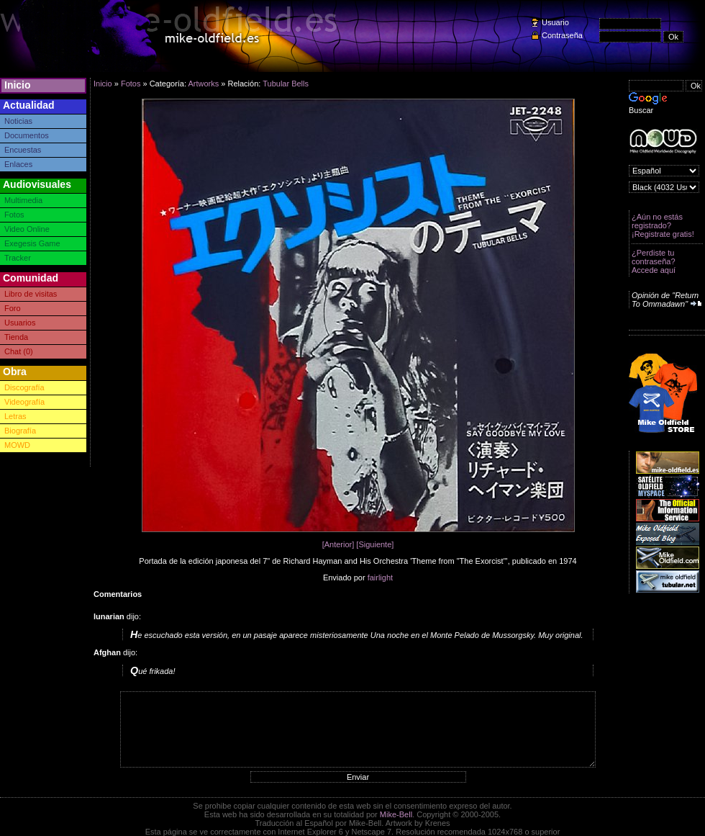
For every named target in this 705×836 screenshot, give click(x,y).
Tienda (16, 337)
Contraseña (562, 35)
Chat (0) (18, 351)
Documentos (26, 135)
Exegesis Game (32, 243)
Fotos (14, 214)
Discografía (24, 387)
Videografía (24, 401)
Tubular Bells (286, 83)
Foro (12, 308)
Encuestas (22, 149)
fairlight (380, 577)
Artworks (203, 83)
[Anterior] (338, 544)
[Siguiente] (375, 544)
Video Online (27, 229)
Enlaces (18, 164)
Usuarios (19, 322)
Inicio (17, 85)
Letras (15, 416)
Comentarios (118, 594)
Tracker (17, 257)
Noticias (18, 121)
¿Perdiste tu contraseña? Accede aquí (654, 261)
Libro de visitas (30, 293)
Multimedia (23, 200)
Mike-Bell (396, 814)
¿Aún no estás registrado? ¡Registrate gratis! (663, 225)
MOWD (17, 445)
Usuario (555, 22)
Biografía (20, 430)
